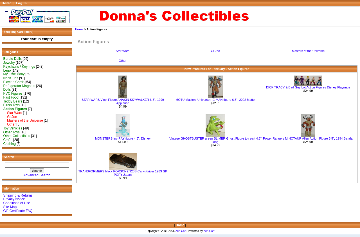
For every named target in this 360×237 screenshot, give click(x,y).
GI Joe (10, 117)
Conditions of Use (16, 203)
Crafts (7, 140)
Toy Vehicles (12, 128)
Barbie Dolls (12, 59)
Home (7, 3)
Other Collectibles (16, 136)
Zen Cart (181, 231)
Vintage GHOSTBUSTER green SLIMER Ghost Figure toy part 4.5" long (215, 140)
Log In (21, 3)
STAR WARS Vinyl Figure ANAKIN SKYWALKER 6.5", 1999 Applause (123, 101)
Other (9, 124)
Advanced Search (36, 175)
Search (9, 157)
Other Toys (11, 132)
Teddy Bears (12, 101)
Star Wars (12, 113)
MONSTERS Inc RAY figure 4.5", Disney (122, 138)
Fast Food (11, 97)
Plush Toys (11, 105)
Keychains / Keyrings (19, 67)
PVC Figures (13, 93)
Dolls (7, 90)
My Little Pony (14, 74)
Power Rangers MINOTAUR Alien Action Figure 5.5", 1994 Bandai (308, 138)
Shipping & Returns (18, 195)
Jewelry (9, 63)
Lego (7, 70)
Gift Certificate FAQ (18, 211)
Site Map (10, 207)
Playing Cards (13, 82)
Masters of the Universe (23, 120)
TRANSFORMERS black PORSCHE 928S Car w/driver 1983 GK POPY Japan (122, 173)
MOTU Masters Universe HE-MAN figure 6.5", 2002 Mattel (215, 99)
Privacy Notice (14, 199)
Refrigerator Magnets (19, 86)
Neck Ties (10, 78)
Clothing (9, 144)
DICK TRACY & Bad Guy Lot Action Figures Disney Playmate (308, 87)
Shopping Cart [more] (18, 31)
